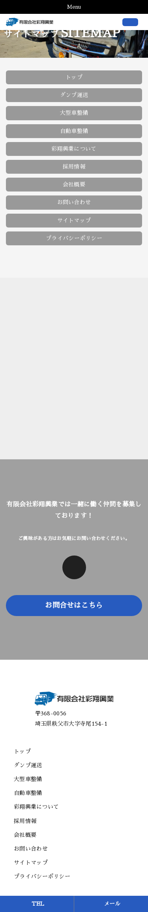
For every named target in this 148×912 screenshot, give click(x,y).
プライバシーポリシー (74, 238)
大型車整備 (74, 113)
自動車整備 (74, 131)
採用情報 (74, 166)
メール (112, 903)
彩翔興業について (73, 149)
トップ (74, 77)
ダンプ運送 (74, 95)
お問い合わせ (74, 202)
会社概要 (74, 184)
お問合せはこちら (74, 605)
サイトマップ (74, 220)
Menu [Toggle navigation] (74, 7)
